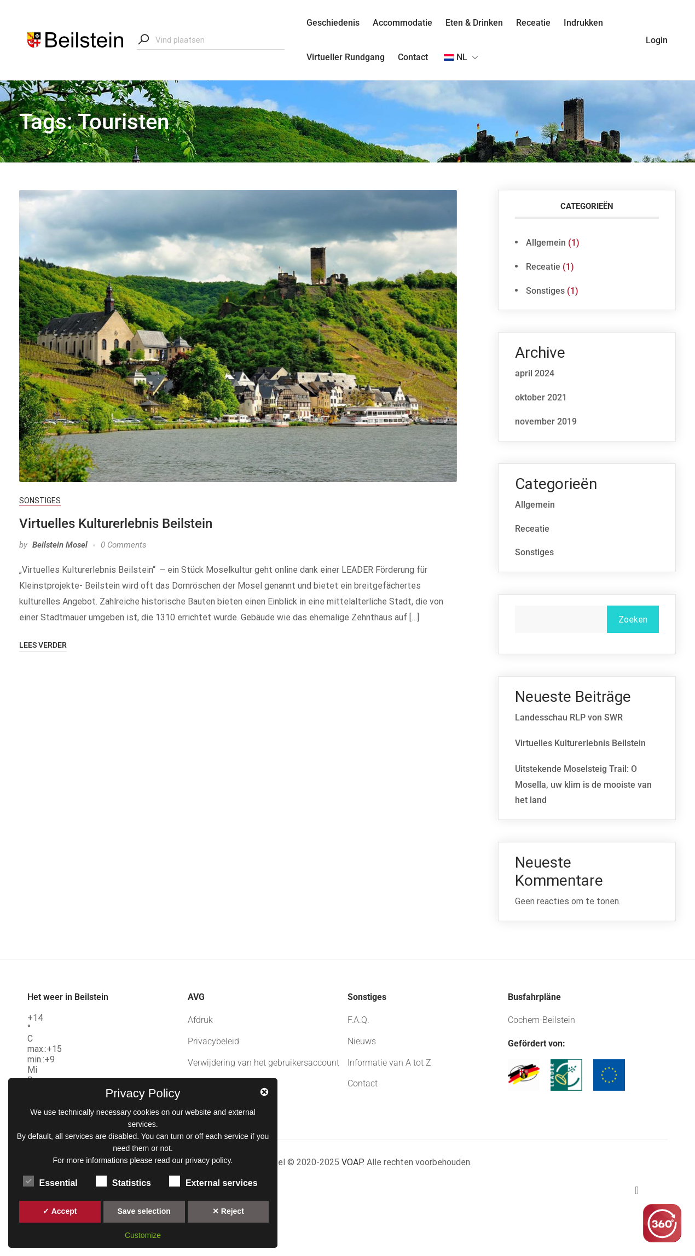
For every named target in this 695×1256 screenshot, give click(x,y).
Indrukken (583, 23)
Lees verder (43, 645)
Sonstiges (40, 500)
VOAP (351, 1162)
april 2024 (534, 373)
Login (657, 40)
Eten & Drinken (474, 23)
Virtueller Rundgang (345, 57)
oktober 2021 (541, 397)
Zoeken (632, 619)
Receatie (533, 23)
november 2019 (546, 421)
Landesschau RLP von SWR (569, 717)
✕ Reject (228, 1211)
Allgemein (546, 242)
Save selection (143, 1211)
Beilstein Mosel (60, 545)
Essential (50, 1181)
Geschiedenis (333, 23)
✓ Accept (60, 1211)
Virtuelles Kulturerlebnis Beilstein (115, 523)
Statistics (123, 1181)
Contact (413, 57)
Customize (143, 1235)
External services (213, 1181)
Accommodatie (402, 23)
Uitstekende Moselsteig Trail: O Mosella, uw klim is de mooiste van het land (583, 785)
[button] (662, 1190)
